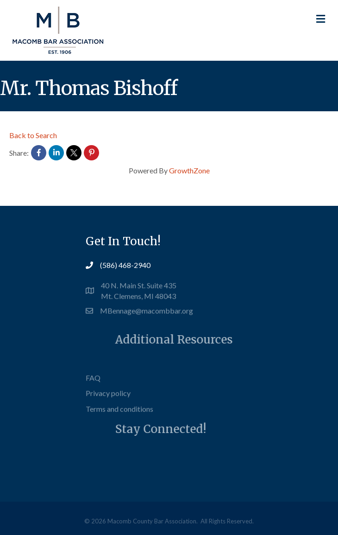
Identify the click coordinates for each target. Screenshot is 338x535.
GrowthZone (189, 170)
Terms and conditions (119, 415)
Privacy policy (108, 400)
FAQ (93, 384)
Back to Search (33, 135)
